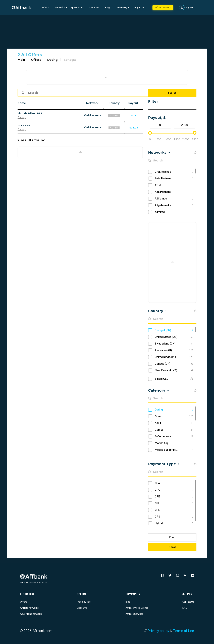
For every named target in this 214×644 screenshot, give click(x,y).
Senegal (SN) (174, 330)
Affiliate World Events (137, 608)
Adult (174, 423)
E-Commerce (174, 436)
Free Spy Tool (84, 602)
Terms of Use (183, 631)
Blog (107, 7)
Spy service (77, 7)
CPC (174, 490)
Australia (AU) (174, 350)
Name (22, 103)
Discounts (94, 7)
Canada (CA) (174, 363)
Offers (45, 7)
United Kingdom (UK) (174, 357)
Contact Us (188, 602)
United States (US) (174, 337)
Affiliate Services (134, 614)
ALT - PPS (24, 125)
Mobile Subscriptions (174, 450)
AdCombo (174, 198)
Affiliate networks (29, 608)
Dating (52, 60)
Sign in (189, 7)
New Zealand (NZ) (174, 370)
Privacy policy (158, 631)
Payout (133, 103)
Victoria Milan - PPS (30, 113)
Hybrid (174, 523)
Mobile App (174, 443)
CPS (174, 516)
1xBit (174, 185)
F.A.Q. (185, 608)
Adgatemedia (174, 205)
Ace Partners (174, 192)
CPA (174, 483)
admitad (174, 212)
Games (174, 429)
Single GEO (161, 378)
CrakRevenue (92, 115)
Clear (172, 537)
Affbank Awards (163, 7)
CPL (174, 510)
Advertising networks (31, 614)
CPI (174, 503)
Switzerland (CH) (174, 343)
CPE (174, 496)
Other (174, 416)
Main (21, 60)
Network (92, 103)
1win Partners (174, 178)
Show (172, 547)
